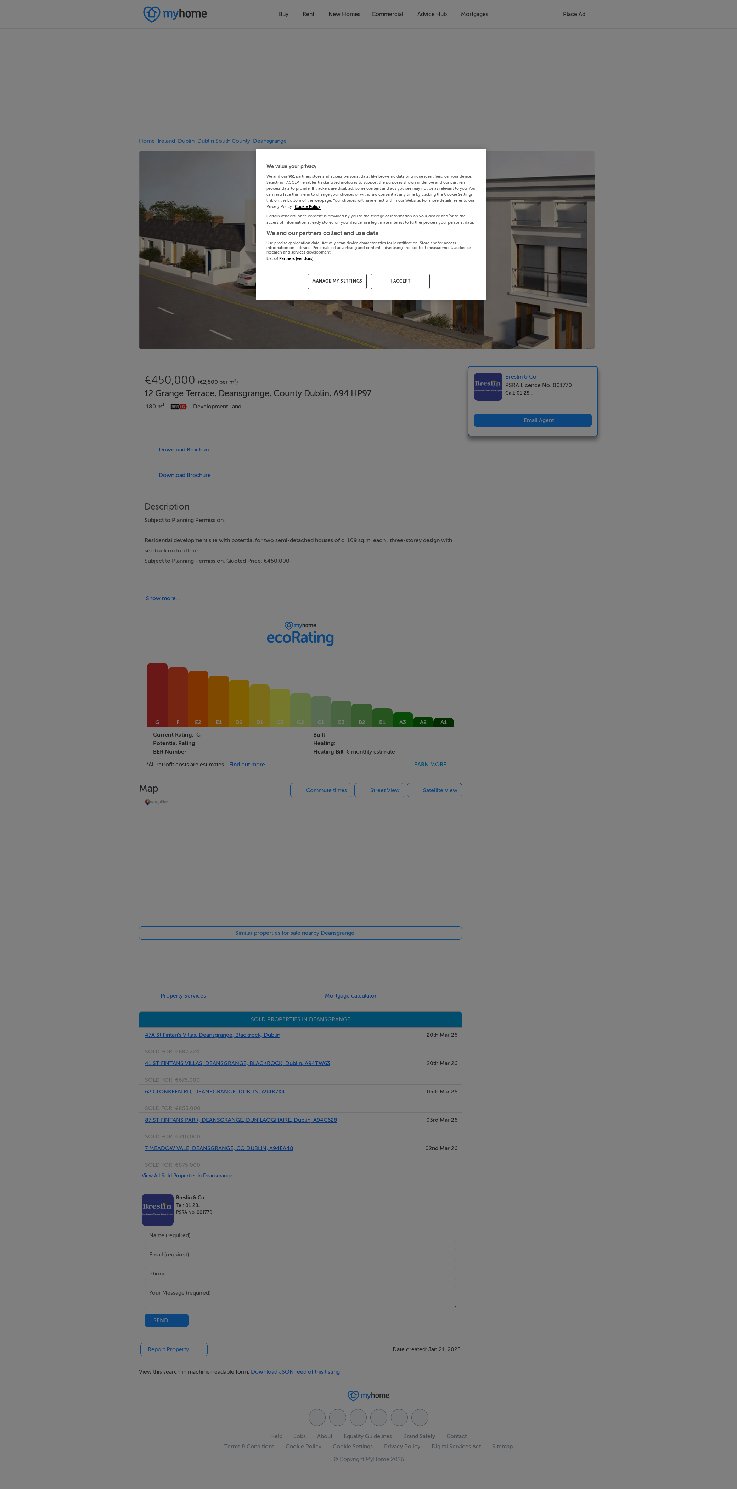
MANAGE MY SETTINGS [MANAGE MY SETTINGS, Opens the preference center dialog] (337, 281)
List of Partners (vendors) (289, 258)
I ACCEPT (400, 281)
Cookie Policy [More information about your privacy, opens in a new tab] (307, 206)
